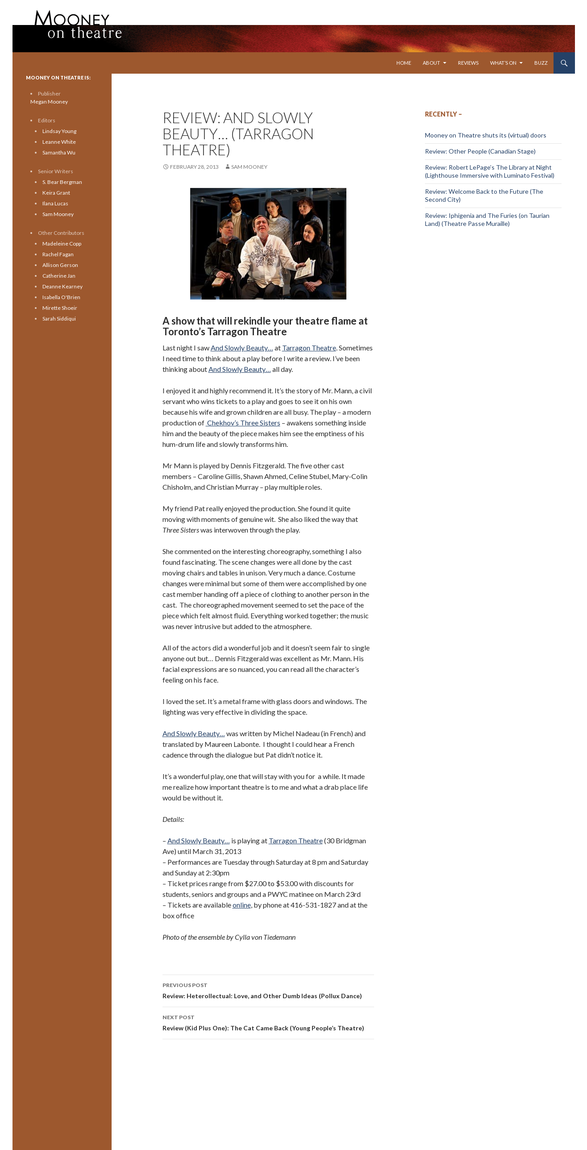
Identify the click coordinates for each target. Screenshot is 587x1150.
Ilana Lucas (55, 203)
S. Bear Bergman (62, 182)
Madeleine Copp (61, 243)
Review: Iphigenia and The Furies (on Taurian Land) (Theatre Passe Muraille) (487, 219)
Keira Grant (56, 192)
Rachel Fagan (58, 254)
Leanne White (59, 141)
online (242, 904)
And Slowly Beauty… (242, 347)
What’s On (503, 63)
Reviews (468, 63)
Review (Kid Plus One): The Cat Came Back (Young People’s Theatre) (268, 1022)
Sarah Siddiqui (59, 318)
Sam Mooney (249, 166)
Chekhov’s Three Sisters (243, 422)
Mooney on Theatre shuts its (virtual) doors (485, 135)
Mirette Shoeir (59, 307)
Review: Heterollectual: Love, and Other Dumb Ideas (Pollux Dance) (268, 990)
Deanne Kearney (62, 286)
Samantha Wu (58, 152)
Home (403, 63)
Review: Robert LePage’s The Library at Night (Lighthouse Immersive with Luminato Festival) (489, 171)
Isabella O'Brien (61, 297)
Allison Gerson (60, 265)
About (431, 63)
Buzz (541, 63)
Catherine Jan (58, 275)
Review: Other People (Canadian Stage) (480, 151)
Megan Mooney (49, 101)
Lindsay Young (59, 131)
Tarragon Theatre (309, 347)
